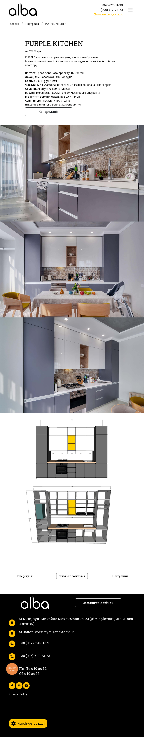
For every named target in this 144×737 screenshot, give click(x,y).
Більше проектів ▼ (72, 576)
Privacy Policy (18, 694)
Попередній (24, 576)
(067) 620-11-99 (112, 5)
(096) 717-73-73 (112, 10)
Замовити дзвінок (108, 14)
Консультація (48, 112)
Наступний (120, 576)
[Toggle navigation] (130, 9)
